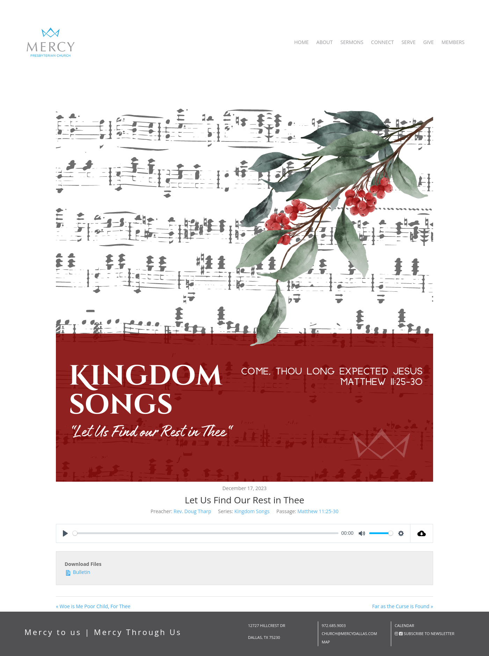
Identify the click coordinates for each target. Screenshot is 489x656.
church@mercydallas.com (349, 633)
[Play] (65, 533)
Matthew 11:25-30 (317, 511)
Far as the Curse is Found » (402, 606)
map (326, 641)
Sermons (352, 42)
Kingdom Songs (252, 511)
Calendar (404, 625)
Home (301, 42)
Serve (408, 42)
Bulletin (77, 571)
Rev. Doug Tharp (192, 511)
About (324, 42)
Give (428, 42)
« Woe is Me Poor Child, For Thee (93, 606)
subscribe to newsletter (429, 633)
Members (453, 42)
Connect (382, 42)
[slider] (205, 533)
